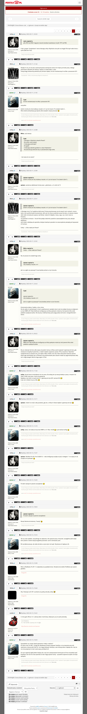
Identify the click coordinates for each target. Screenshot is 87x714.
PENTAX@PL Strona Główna (15, 25)
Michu (11, 64)
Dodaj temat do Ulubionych (71, 694)
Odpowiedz (13, 684)
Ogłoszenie (43, 8)
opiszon (11, 93)
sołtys (11, 34)
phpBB (37, 706)
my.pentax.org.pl (44, 711)
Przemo (45, 706)
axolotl (11, 613)
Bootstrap (49, 708)
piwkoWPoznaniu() (36, 120)
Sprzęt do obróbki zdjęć (43, 19)
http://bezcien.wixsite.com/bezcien (30, 626)
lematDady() (29, 120)
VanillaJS (56, 708)
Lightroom (31, 25)
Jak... (25, 25)
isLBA (25, 120)
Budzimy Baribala (54, 12)
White (11, 563)
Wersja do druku (74, 696)
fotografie (23, 573)
